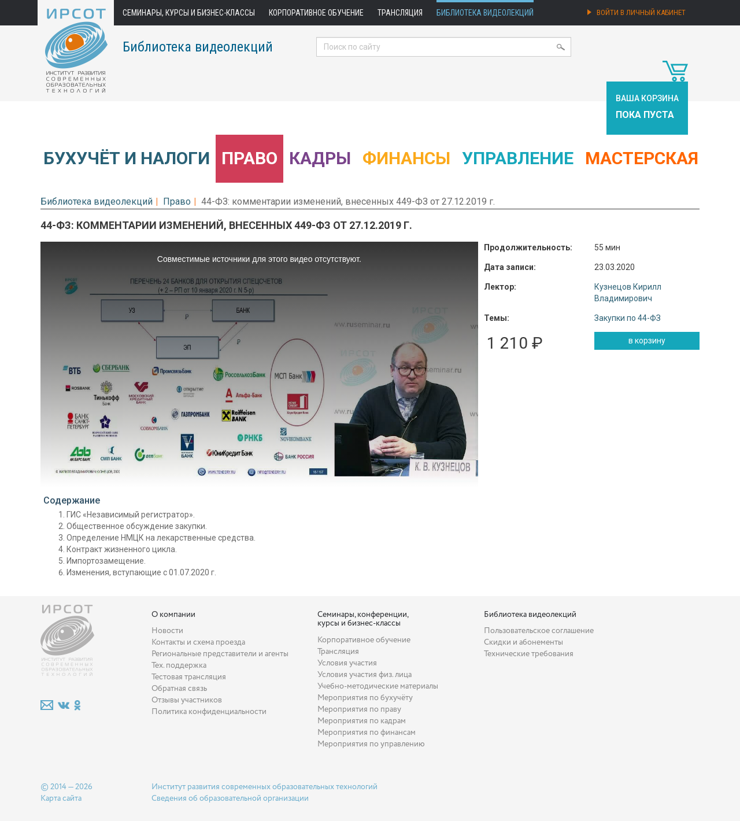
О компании (173, 614)
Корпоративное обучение (316, 12)
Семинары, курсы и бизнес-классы (189, 12)
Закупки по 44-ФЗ (627, 318)
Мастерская (641, 158)
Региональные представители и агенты (219, 654)
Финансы (406, 158)
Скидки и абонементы (523, 642)
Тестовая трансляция (188, 677)
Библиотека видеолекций (485, 12)
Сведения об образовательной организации (230, 798)
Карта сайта (61, 798)
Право (249, 158)
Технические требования (529, 654)
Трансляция (400, 12)
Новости (167, 631)
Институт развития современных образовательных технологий (264, 787)
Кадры (320, 158)
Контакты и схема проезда (198, 642)
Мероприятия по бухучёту (365, 698)
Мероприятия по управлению (371, 744)
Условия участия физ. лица (364, 675)
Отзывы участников (186, 700)
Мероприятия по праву (359, 709)
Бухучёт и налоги (126, 158)
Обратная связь (179, 688)
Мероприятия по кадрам (361, 721)
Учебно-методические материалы (377, 686)
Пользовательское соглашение (539, 631)
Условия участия (347, 663)
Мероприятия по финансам (366, 732)
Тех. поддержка (178, 665)
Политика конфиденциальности (209, 712)
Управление (518, 158)
